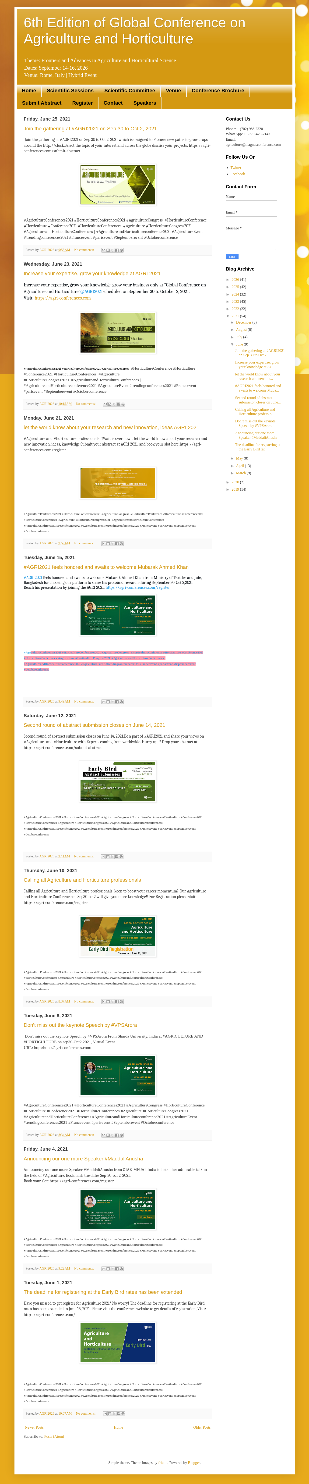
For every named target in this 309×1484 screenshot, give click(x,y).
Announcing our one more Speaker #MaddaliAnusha (83, 1159)
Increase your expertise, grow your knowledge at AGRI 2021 (92, 273)
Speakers (144, 103)
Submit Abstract (42, 103)
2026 (236, 280)
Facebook (238, 174)
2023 (236, 301)
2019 (236, 489)
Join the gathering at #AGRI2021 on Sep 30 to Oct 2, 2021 (90, 129)
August (242, 330)
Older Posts (202, 1427)
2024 (236, 294)
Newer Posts (34, 1427)
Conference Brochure (218, 90)
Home (29, 90)
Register (82, 103)
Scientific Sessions (70, 90)
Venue (173, 90)
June (240, 344)
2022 (236, 309)
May (240, 458)
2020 (236, 482)
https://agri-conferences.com (63, 298)
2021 (236, 316)
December (244, 322)
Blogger (194, 1463)
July (239, 337)
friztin (162, 1463)
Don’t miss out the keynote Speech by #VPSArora (80, 1025)
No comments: (84, 250)
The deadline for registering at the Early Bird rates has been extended (103, 1292)
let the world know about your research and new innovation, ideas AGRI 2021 (111, 427)
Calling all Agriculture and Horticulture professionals (82, 880)
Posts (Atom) (54, 1436)
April (240, 466)
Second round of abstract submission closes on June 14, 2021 (94, 725)
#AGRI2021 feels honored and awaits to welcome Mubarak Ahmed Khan (106, 567)
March (241, 473)
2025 (236, 287)
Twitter (236, 168)
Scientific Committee (129, 90)
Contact (113, 103)
